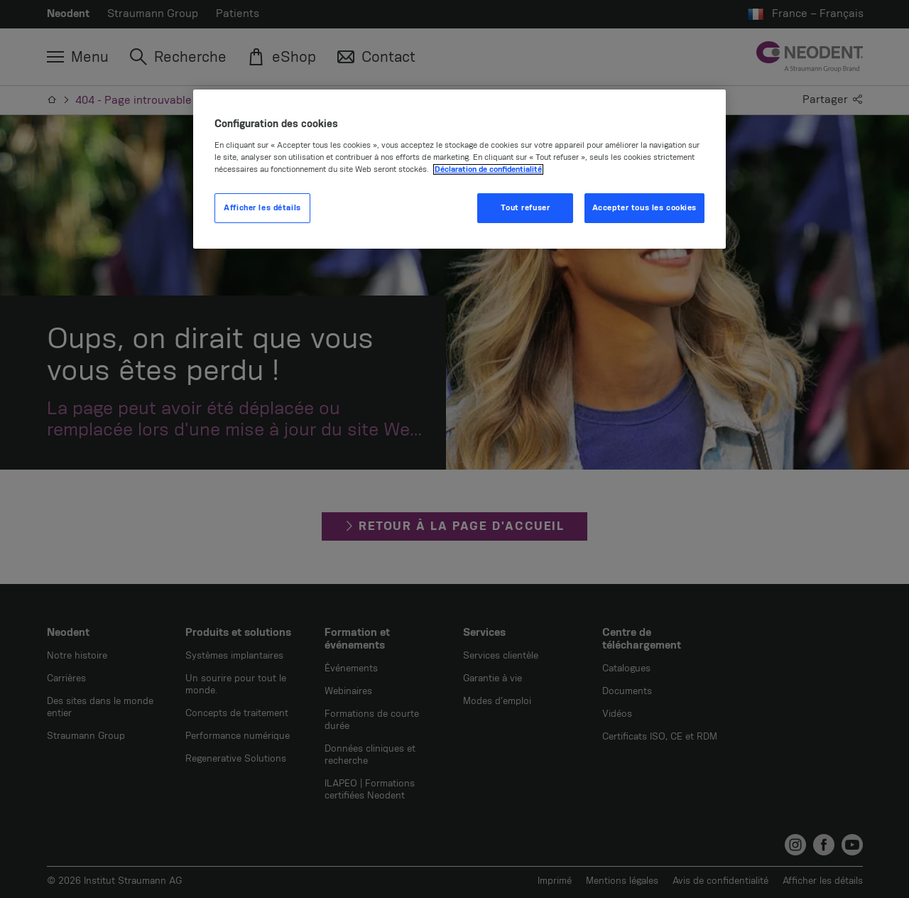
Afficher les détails (262, 208)
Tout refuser (525, 208)
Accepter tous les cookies (644, 208)
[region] (459, 169)
